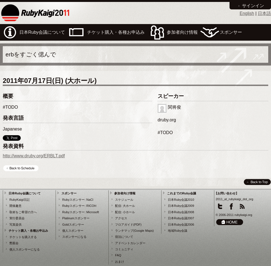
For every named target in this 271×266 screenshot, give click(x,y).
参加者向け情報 (125, 193)
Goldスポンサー (73, 224)
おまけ (119, 261)
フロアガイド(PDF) (128, 224)
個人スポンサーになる (24, 249)
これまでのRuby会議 (181, 193)
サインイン (253, 5)
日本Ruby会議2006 (181, 224)
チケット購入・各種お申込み (28, 230)
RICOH (91, 205)
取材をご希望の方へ (23, 212)
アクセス (121, 218)
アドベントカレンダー (130, 243)
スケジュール (124, 199)
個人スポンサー (73, 230)
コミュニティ (124, 249)
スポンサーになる (74, 236)
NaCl (89, 199)
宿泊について (124, 236)
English (246, 13)
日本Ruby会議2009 (181, 205)
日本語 (264, 13)
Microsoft (92, 212)
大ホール (129, 205)
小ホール (129, 212)
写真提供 (15, 224)
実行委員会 (17, 218)
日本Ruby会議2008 (181, 212)
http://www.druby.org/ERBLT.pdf (34, 155)
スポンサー (69, 193)
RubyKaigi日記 (19, 199)
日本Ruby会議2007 (181, 218)
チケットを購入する (23, 237)
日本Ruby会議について (25, 193)
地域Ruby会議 (177, 230)
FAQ (118, 255)
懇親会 (14, 243)
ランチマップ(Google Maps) (134, 230)
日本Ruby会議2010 (181, 199)
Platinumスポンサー (76, 218)
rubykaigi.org (243, 215)
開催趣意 (15, 205)
